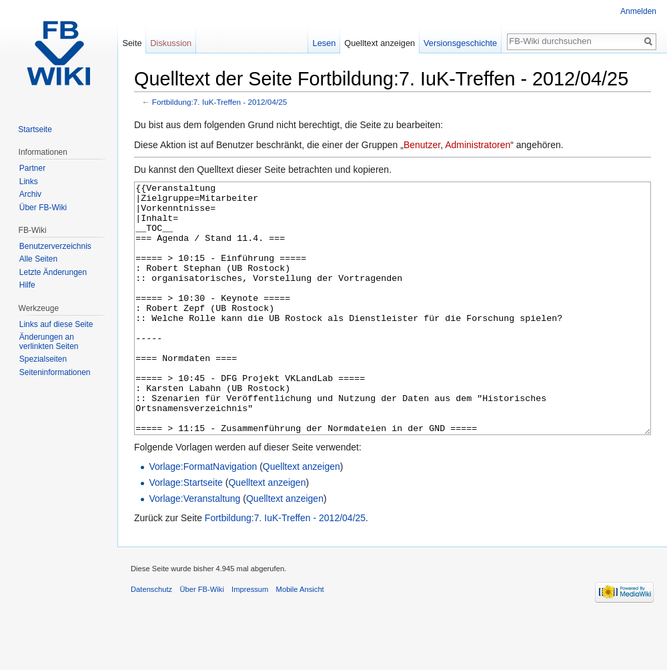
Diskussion (170, 43)
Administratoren (477, 144)
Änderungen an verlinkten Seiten (49, 341)
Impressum (249, 639)
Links (28, 181)
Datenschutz (151, 639)
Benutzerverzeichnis (55, 246)
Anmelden (638, 11)
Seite (131, 43)
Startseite (35, 129)
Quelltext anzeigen (301, 516)
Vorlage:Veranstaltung (194, 548)
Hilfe (27, 285)
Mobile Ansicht (300, 639)
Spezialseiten (43, 359)
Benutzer (422, 144)
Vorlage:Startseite (186, 532)
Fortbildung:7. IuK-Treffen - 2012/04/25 (219, 101)
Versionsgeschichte (460, 43)
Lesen (324, 43)
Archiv (30, 194)
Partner (32, 168)
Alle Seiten (38, 259)
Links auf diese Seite (56, 324)
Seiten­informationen (55, 372)
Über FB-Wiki (43, 207)
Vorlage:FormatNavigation (203, 516)
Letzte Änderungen (53, 272)
